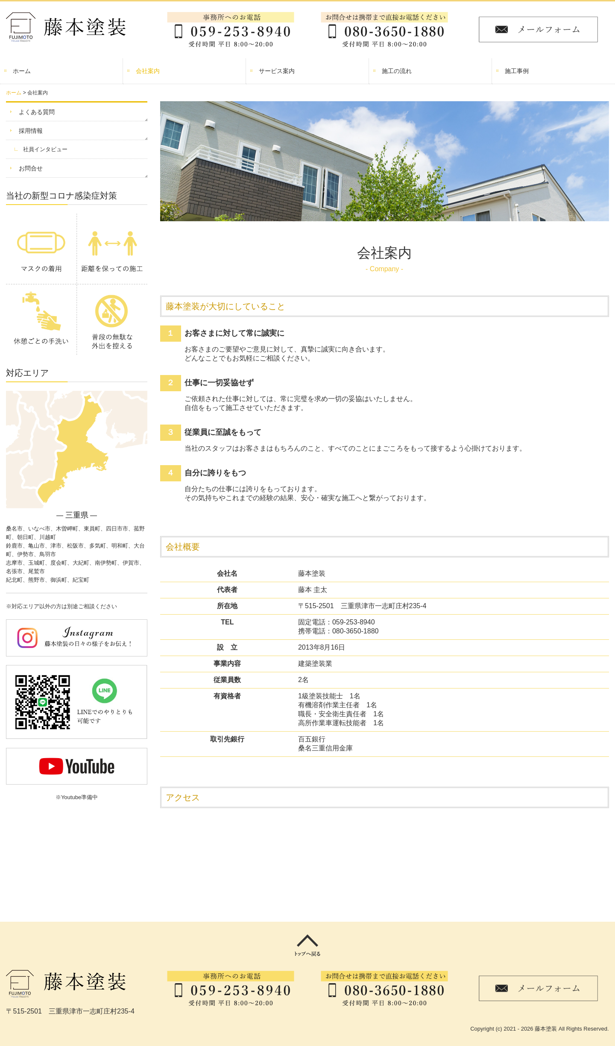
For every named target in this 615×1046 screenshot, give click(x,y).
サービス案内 (277, 70)
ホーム (22, 70)
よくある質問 (37, 111)
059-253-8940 (353, 622)
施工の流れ (397, 70)
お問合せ (31, 168)
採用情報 (31, 130)
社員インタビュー (45, 149)
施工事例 (517, 70)
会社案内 (148, 70)
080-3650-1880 (355, 631)
